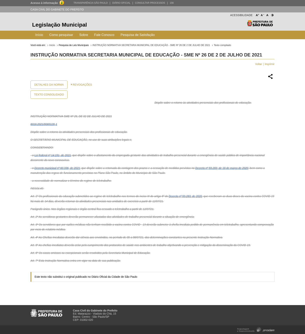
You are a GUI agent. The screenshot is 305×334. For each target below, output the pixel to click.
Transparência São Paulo (91, 3)
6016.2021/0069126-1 (44, 124)
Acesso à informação (44, 3)
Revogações (82, 84)
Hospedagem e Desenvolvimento (255, 329)
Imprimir (270, 64)
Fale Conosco (104, 35)
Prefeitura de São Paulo (260, 25)
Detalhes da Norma (49, 84)
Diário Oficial (121, 3)
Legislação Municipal (59, 25)
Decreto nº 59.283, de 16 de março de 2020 (221, 168)
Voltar (258, 64)
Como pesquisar (61, 35)
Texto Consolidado (49, 94)
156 (172, 3)
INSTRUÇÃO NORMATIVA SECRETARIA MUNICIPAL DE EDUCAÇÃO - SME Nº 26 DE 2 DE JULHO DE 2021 (151, 45)
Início (39, 35)
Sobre (83, 35)
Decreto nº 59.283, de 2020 (185, 196)
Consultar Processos (150, 3)
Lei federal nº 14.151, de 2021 (52, 155)
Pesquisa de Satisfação (138, 35)
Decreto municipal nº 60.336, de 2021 (57, 168)
